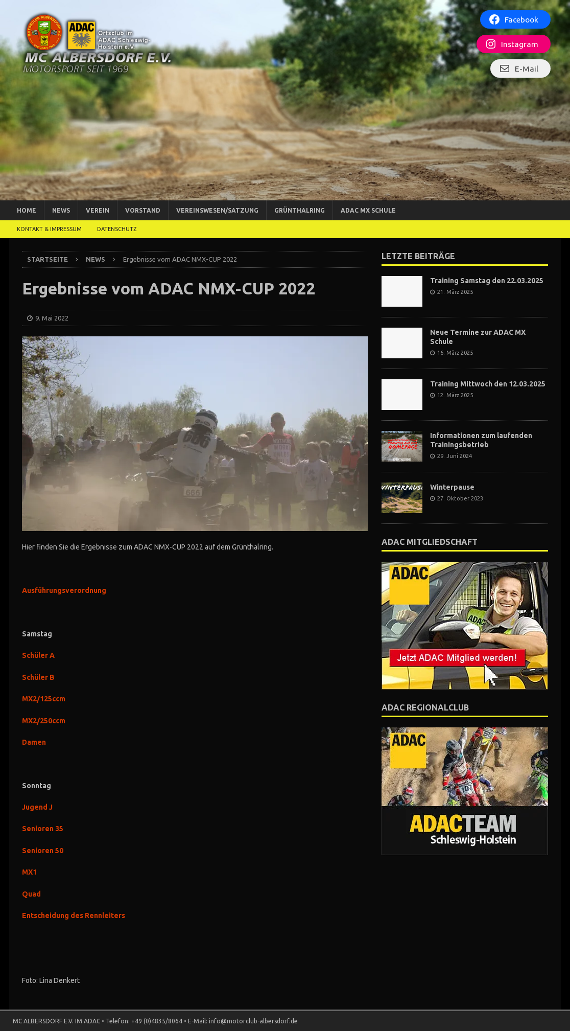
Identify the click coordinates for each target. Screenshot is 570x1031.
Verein (97, 210)
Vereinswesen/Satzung (217, 210)
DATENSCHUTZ (116, 229)
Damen (34, 742)
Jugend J (37, 807)
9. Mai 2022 (51, 318)
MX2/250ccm (43, 721)
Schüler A (38, 655)
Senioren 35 (42, 828)
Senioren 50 (42, 850)
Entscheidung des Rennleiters (73, 915)
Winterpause (452, 487)
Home (26, 210)
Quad (31, 894)
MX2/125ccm (43, 699)
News (61, 210)
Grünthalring (299, 210)
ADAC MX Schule (368, 210)
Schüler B (38, 677)
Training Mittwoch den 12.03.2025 (487, 384)
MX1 (29, 872)
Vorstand (142, 210)
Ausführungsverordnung (64, 590)
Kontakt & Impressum (49, 229)
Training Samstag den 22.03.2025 (486, 281)
